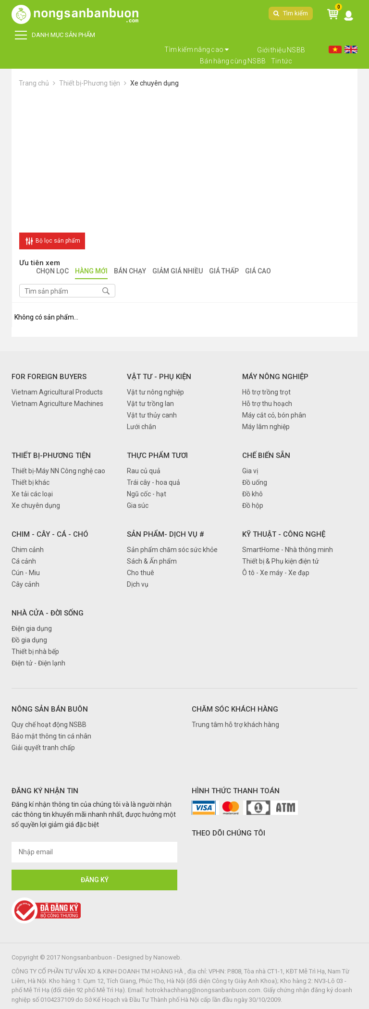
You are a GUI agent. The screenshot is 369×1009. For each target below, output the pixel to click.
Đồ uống (254, 482)
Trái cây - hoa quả (153, 482)
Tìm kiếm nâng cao (196, 49)
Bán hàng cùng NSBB (233, 61)
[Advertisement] (184, 160)
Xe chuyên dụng (154, 83)
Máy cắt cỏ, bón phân (274, 415)
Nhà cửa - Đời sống (48, 613)
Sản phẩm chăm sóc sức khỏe (172, 550)
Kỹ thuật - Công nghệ (283, 534)
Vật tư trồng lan (150, 403)
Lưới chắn (141, 427)
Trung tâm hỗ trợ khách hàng (235, 724)
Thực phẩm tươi (157, 455)
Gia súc (137, 505)
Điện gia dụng (32, 628)
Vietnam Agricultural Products (57, 392)
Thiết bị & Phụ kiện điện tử (280, 561)
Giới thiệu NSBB (281, 50)
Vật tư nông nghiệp (155, 392)
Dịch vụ (137, 584)
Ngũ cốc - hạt (146, 494)
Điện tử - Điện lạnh (38, 663)
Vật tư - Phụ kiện (159, 376)
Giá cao (258, 272)
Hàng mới (91, 272)
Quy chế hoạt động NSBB (49, 724)
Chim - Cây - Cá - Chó (50, 534)
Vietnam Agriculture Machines (57, 403)
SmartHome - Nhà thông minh (287, 550)
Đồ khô (252, 494)
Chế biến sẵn (266, 455)
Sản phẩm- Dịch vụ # (165, 534)
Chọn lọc (52, 272)
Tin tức (282, 61)
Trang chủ (34, 83)
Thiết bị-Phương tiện (89, 83)
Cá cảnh (24, 561)
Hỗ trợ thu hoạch (267, 403)
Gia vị (250, 471)
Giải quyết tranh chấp (43, 747)
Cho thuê (140, 573)
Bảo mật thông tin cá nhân (51, 736)
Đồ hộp (252, 505)
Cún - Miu (26, 573)
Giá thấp (224, 272)
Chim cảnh (28, 550)
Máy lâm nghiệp (266, 427)
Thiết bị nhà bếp (35, 651)
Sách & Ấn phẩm (152, 561)
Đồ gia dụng (29, 640)
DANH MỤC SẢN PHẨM (55, 35)
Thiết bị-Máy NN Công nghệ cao (58, 471)
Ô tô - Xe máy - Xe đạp (275, 573)
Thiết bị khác (30, 482)
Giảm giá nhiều (177, 272)
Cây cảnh (25, 584)
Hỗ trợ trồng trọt (266, 392)
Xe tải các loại (32, 494)
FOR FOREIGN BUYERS (49, 376)
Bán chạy (130, 272)
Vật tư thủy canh (152, 415)
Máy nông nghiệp (275, 376)
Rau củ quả (143, 471)
